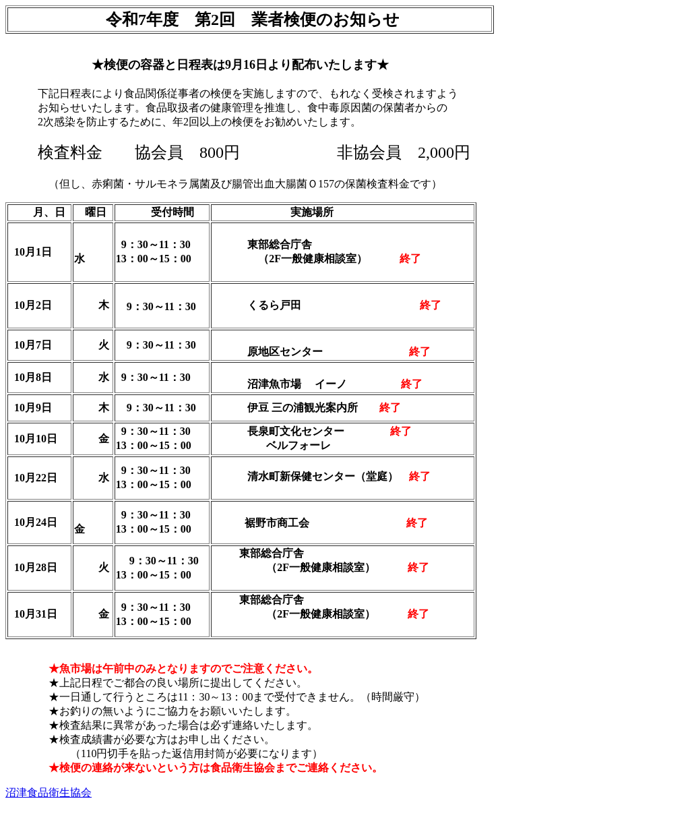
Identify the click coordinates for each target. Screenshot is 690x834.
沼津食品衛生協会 (48, 792)
